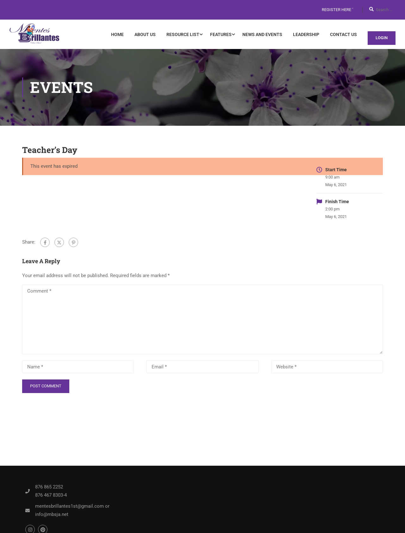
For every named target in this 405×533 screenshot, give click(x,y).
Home (117, 34)
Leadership (306, 34)
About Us (145, 34)
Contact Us (343, 34)
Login (382, 37)
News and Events (262, 34)
